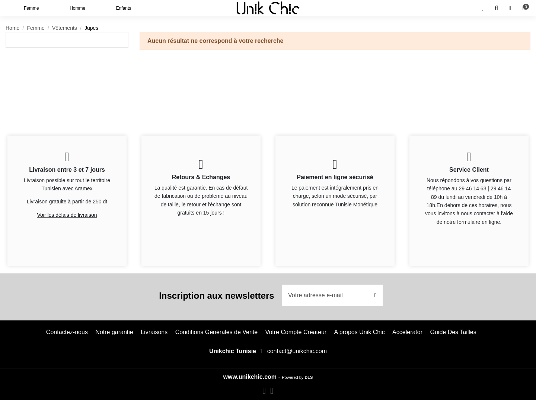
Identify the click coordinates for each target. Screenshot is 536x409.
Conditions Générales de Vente (216, 332)
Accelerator (407, 332)
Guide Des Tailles (453, 332)
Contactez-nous (67, 332)
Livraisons (154, 332)
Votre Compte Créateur (296, 332)
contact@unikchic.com (297, 351)
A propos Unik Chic (359, 332)
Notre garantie (114, 332)
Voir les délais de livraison (67, 215)
